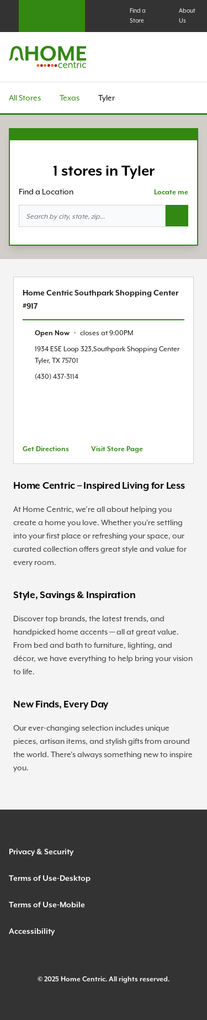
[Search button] (177, 216)
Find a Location (46, 192)
